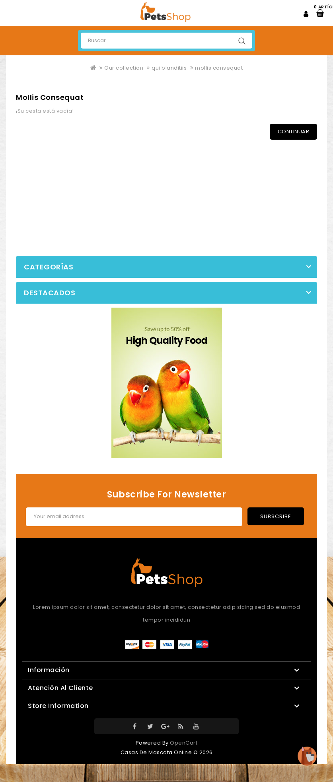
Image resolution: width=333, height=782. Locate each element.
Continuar (294, 131)
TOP (307, 756)
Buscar (242, 41)
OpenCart (183, 743)
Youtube (196, 726)
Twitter (150, 726)
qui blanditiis (169, 68)
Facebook (135, 726)
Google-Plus (165, 726)
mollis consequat (219, 68)
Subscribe (275, 516)
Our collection (123, 68)
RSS (181, 726)
